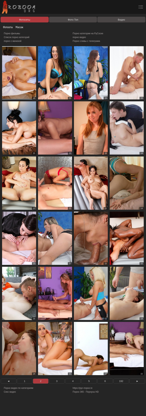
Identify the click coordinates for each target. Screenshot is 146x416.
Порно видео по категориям (18, 388)
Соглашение (53, 409)
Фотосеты (6, 27)
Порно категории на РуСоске (88, 33)
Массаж (18, 27)
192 (121, 381)
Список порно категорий (16, 37)
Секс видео (10, 392)
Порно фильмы (12, 33)
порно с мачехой (12, 41)
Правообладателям (34, 409)
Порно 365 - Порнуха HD (86, 392)
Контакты (66, 409)
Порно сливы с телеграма (86, 41)
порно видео (79, 37)
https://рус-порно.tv (82, 388)
